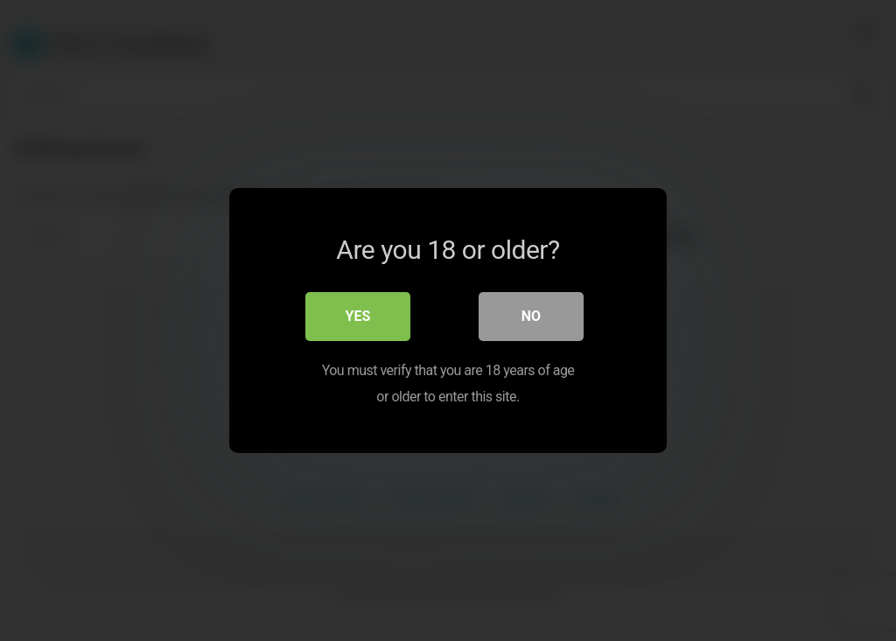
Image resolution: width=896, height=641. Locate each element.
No (531, 316)
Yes (358, 316)
